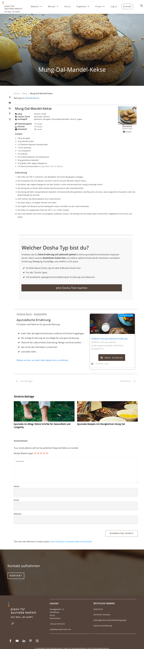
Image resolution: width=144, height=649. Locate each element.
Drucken (127, 132)
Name (16, 481)
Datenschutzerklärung (103, 621)
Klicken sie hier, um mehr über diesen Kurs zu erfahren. (43, 355)
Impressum (98, 604)
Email (16, 495)
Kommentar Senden (121, 529)
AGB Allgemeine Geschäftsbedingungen (110, 615)
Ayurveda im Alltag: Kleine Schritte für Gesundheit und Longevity (44, 411)
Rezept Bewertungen (23, 448)
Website (17, 509)
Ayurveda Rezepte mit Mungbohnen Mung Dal (107, 411)
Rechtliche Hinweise (102, 610)
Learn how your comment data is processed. (71, 536)
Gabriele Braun (32, 98)
